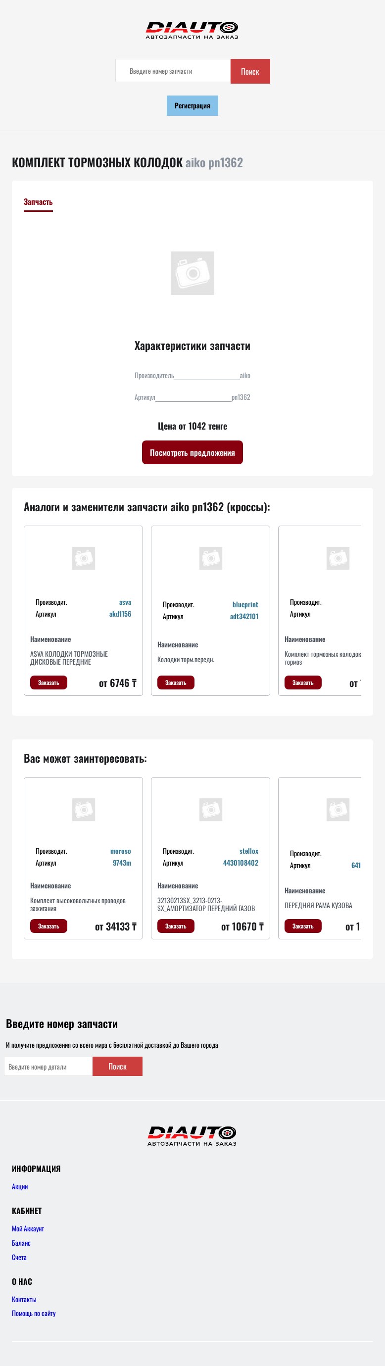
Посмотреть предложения (192, 452)
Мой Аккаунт (28, 1228)
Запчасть (38, 201)
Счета (19, 1257)
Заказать (48, 682)
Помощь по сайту (33, 1313)
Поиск (250, 71)
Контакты (24, 1299)
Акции (20, 1186)
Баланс (21, 1242)
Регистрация (192, 105)
